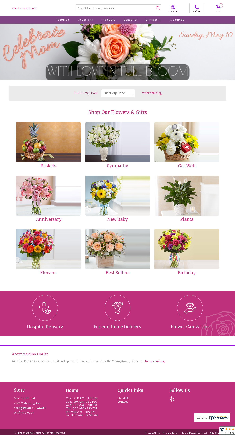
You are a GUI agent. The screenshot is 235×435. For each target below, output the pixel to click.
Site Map (215, 433)
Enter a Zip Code (85, 93)
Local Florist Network (195, 433)
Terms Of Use (153, 433)
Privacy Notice (171, 433)
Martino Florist (23, 8)
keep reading (155, 361)
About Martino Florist (30, 354)
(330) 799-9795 (24, 412)
